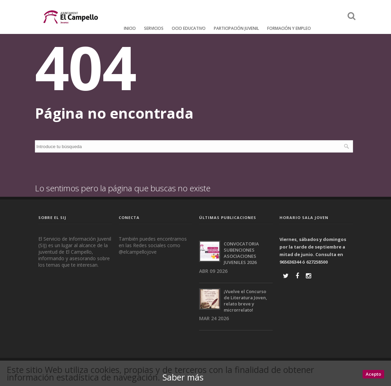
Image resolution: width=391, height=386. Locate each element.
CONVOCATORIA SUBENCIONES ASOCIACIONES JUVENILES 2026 (241, 253)
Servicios (154, 28)
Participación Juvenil (236, 28)
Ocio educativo (189, 28)
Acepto (373, 374)
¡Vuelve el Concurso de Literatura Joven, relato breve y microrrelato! (245, 300)
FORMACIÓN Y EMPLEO (289, 28)
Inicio (130, 28)
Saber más (183, 377)
